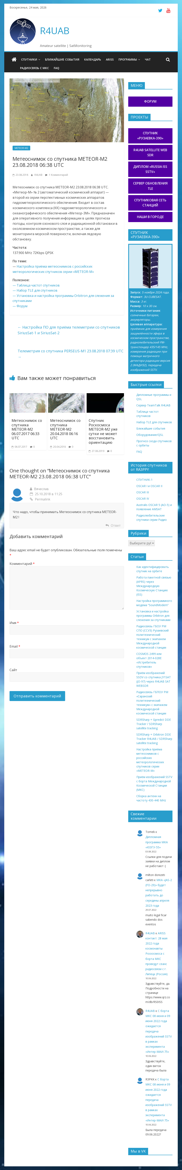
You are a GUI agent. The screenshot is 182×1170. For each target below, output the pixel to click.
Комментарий (22, 563)
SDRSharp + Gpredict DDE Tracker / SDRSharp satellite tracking (153, 724)
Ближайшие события (62, 59)
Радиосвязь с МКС (34, 68)
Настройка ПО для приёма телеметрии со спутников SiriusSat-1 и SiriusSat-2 (69, 330)
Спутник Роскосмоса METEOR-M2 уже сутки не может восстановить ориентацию (103, 431)
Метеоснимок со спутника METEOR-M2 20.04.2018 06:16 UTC (65, 429)
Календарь (92, 59)
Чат (148, 59)
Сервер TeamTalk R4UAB (153, 405)
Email (15, 646)
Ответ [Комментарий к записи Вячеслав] (116, 525)
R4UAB (54, 30)
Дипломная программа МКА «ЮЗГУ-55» (156, 842)
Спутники (29, 59)
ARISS (110, 59)
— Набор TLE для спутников (35, 290)
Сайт (13, 670)
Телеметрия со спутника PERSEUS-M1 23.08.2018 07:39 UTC (70, 353)
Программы (127, 59)
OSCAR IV (142, 498)
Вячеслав (41, 489)
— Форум (20, 306)
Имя (14, 623)
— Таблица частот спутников (36, 285)
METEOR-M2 (21, 148)
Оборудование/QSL (149, 435)
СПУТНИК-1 (144, 480)
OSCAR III (142, 492)
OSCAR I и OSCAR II (149, 486)
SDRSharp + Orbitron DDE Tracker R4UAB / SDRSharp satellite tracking (154, 739)
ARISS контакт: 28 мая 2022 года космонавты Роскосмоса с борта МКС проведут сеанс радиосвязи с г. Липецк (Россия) (156, 953)
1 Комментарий (56, 175)
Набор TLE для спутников (154, 422)
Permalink (40, 499)
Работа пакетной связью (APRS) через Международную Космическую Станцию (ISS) (153, 585)
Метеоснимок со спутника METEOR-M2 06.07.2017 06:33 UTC (27, 429)
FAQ (56, 68)
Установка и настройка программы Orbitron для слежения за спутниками (153, 615)
